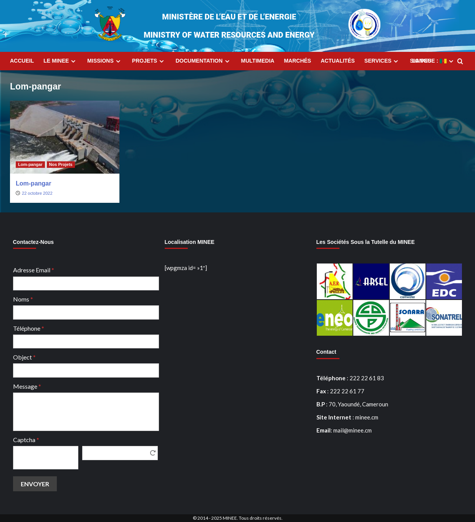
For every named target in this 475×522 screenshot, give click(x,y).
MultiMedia (258, 61)
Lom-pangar (33, 183)
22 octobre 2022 (37, 193)
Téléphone (28, 328)
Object (24, 357)
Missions (104, 61)
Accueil (22, 61)
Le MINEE (60, 61)
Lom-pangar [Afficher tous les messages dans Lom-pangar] (30, 164)
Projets (149, 61)
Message (27, 386)
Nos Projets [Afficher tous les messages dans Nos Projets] (61, 164)
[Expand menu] (73, 61)
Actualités (338, 61)
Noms (23, 299)
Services (382, 61)
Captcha (26, 439)
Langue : (433, 61)
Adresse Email (33, 269)
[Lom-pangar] (64, 137)
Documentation (203, 61)
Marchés (297, 61)
